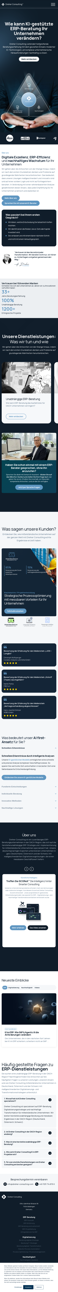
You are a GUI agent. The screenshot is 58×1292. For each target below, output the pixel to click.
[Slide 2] (29, 622)
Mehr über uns (11, 198)
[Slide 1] (11, 622)
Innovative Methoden (11, 801)
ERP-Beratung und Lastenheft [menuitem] (29, 1226)
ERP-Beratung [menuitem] (29, 1217)
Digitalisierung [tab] (13, 988)
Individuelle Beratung (12, 794)
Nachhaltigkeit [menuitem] (29, 1257)
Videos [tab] (37, 988)
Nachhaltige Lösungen (12, 808)
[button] (29, 1099)
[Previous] (26, 869)
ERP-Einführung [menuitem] (29, 1223)
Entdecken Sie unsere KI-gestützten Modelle (24, 777)
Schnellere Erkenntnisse (13, 748)
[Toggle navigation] (53, 4)
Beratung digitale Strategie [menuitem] (29, 1240)
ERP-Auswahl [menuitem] (29, 1220)
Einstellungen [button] (18, 1287)
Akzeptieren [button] (28, 1287)
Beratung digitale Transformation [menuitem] (29, 1246)
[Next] (32, 869)
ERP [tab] (4, 988)
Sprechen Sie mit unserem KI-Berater (21, 203)
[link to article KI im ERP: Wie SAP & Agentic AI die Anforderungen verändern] (29, 1020)
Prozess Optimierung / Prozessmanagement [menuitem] (29, 1252)
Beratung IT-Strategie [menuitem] (29, 1243)
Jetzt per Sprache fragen (29, 487)
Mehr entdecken (29, 59)
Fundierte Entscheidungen (14, 787)
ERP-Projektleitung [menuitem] (29, 1229)
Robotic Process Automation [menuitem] (29, 1249)
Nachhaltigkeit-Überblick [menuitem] (29, 1260)
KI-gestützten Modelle (19, 759)
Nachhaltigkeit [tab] (27, 988)
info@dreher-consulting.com (20, 1184)
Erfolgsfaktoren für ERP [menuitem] (29, 1232)
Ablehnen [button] (39, 1287)
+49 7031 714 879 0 (47, 1184)
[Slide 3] (47, 622)
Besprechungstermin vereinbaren (29, 1179)
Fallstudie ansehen (15, 611)
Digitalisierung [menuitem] (29, 1237)
